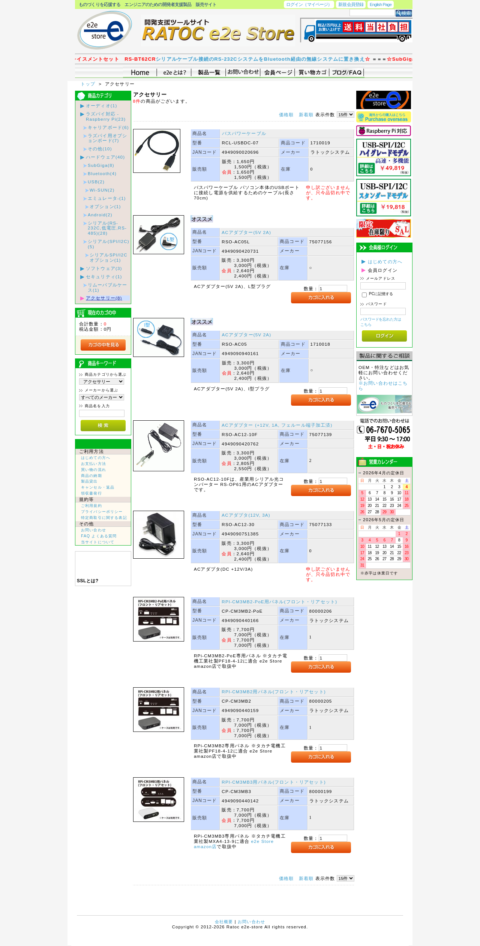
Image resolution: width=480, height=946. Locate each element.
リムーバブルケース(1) (107, 287)
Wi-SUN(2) (102, 189)
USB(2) (96, 181)
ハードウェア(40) (105, 156)
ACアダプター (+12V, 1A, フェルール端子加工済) (277, 425)
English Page (381, 4)
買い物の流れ (93, 470)
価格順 (286, 114)
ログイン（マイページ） (309, 4)
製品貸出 (89, 481)
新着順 (306, 114)
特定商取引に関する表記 (104, 518)
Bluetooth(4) (102, 173)
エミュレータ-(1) (107, 198)
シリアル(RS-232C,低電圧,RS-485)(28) (107, 228)
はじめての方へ (95, 458)
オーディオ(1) (101, 105)
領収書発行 (91, 493)
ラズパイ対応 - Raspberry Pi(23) (106, 116)
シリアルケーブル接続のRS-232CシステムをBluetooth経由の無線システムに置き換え (288, 59)
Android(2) (100, 214)
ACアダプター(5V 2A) (246, 232)
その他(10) (100, 148)
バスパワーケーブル (244, 133)
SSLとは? (88, 580)
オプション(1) (105, 206)
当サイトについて (97, 542)
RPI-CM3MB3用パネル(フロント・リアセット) (274, 782)
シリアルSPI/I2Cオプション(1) (109, 257)
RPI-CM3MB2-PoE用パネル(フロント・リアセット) (279, 601)
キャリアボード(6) (108, 127)
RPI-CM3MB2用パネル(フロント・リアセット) (274, 691)
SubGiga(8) (101, 165)
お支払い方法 (93, 464)
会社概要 (224, 921)
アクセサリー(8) (104, 297)
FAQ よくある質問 (99, 536)
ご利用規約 (91, 506)
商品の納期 (91, 476)
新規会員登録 (350, 4)
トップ (89, 83)
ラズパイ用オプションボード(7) (107, 138)
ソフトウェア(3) (104, 268)
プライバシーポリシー (102, 512)
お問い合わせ (93, 530)
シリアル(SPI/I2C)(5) (108, 244)
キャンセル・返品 (97, 487)
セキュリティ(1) (104, 276)
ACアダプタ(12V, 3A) (246, 515)
